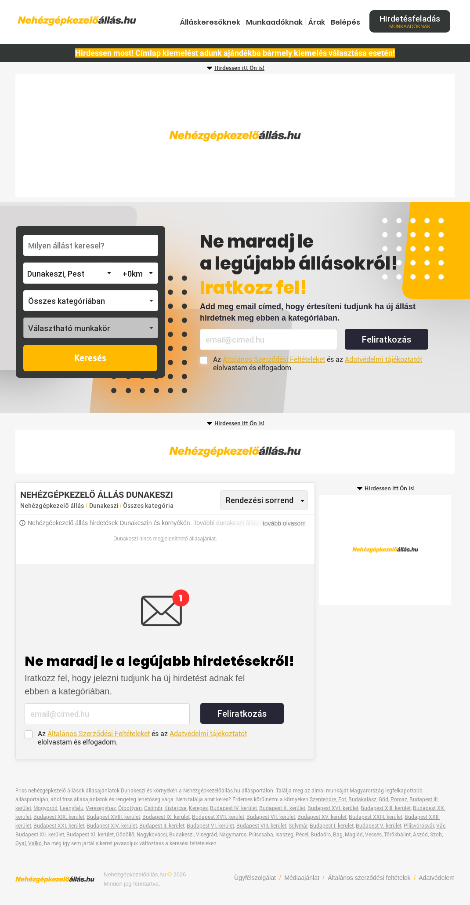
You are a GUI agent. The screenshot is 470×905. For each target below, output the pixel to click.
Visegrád (206, 835)
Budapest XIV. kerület (112, 826)
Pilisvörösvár (419, 826)
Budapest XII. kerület (39, 835)
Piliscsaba (261, 835)
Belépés (345, 22)
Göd (383, 799)
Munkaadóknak (274, 22)
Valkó (35, 843)
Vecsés (373, 835)
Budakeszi (181, 835)
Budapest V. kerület (378, 826)
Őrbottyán (130, 808)
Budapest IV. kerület (233, 808)
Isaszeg (284, 835)
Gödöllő (125, 835)
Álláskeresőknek (210, 22)
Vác (440, 826)
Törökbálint (397, 835)
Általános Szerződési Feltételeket (274, 359)
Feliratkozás (386, 339)
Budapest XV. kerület (322, 817)
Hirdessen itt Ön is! (239, 68)
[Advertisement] (235, 135)
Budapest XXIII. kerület (375, 817)
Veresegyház (101, 808)
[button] (90, 300)
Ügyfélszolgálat (255, 877)
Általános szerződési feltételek (369, 877)
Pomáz (398, 799)
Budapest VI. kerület (210, 826)
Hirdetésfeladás (410, 21)
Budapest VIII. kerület (261, 826)
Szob (436, 835)
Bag (338, 835)
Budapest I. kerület (332, 826)
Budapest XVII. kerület (218, 817)
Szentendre (323, 799)
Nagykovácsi (152, 835)
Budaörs (321, 835)
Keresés (90, 358)
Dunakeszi (104, 505)
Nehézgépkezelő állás (52, 505)
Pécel (302, 835)
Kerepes (198, 808)
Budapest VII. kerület (270, 817)
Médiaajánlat (301, 877)
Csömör (153, 808)
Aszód (420, 835)
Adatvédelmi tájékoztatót (383, 359)
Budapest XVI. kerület (332, 808)
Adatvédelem (437, 877)
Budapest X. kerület (282, 808)
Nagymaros (232, 835)
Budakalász (362, 799)
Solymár (298, 826)
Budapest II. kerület (161, 826)
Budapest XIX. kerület (58, 817)
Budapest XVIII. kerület (113, 817)
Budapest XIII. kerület (386, 808)
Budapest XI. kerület (90, 835)
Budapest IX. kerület (166, 817)
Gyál (20, 843)
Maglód (354, 835)
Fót (342, 799)
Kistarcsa (175, 808)
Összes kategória (148, 505)
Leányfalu (71, 808)
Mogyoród (45, 808)
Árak (316, 22)
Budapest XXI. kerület (58, 826)
